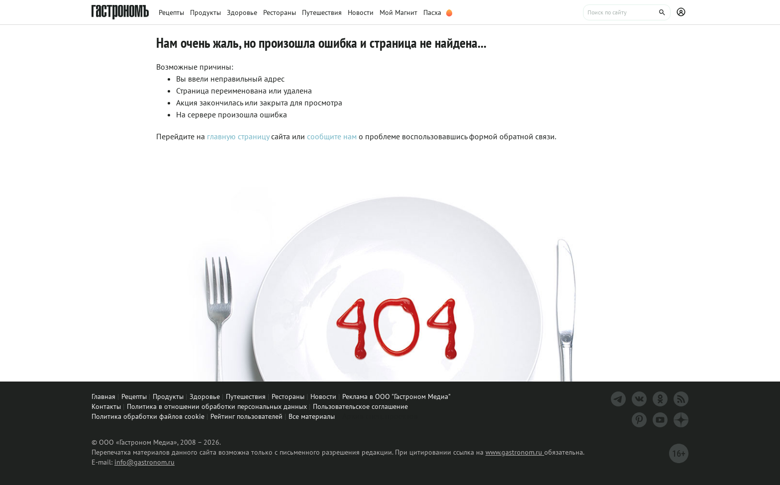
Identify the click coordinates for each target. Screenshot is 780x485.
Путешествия (246, 396)
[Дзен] (681, 419)
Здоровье (205, 396)
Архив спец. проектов (380, 416)
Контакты (106, 406)
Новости (323, 396)
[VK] (639, 398)
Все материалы (312, 416)
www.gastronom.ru (515, 452)
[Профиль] (682, 12)
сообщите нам (333, 136)
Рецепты (134, 396)
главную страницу (238, 136)
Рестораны (288, 396)
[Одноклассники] (660, 398)
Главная (103, 396)
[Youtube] (660, 419)
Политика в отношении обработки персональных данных (217, 406)
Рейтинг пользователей (246, 416)
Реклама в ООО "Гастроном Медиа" (396, 396)
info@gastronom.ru (144, 462)
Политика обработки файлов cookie (148, 416)
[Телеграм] (618, 398)
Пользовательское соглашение (360, 406)
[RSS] (681, 398)
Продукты (168, 396)
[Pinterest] (639, 419)
